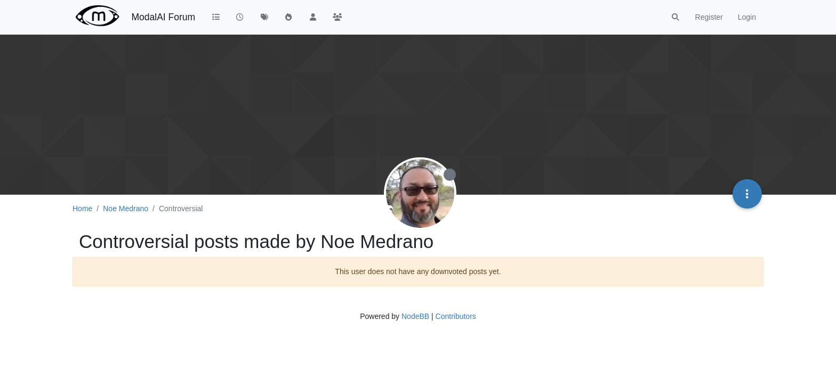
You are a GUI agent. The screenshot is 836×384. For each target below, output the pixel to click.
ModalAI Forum (163, 17)
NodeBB (415, 316)
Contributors (456, 316)
